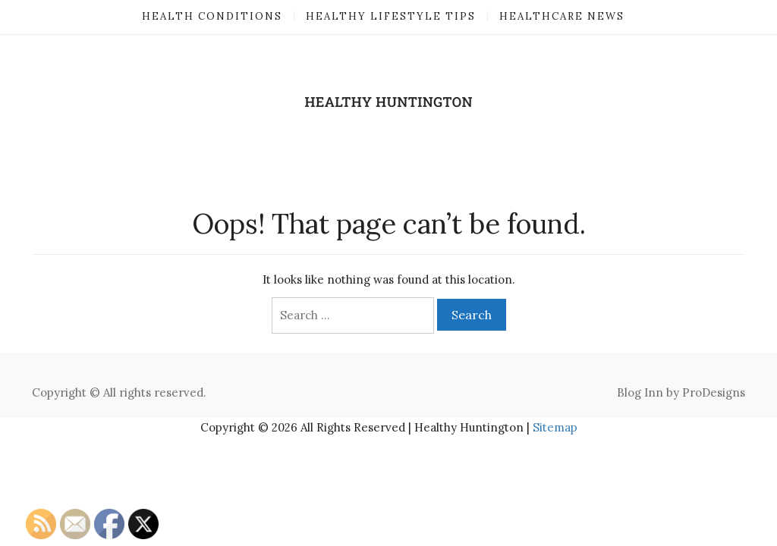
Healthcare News (561, 16)
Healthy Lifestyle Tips (391, 16)
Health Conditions (212, 16)
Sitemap (555, 427)
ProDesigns (713, 392)
